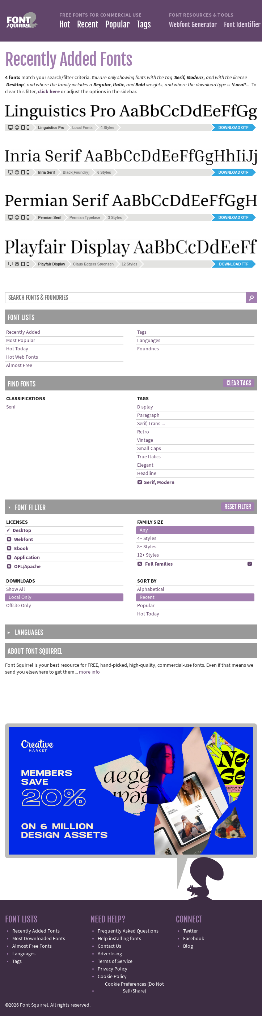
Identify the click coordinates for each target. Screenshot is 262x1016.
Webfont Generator (193, 25)
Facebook (193, 938)
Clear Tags (239, 383)
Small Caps (149, 448)
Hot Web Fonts (22, 357)
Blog (188, 946)
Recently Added (23, 332)
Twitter (190, 931)
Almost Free (19, 365)
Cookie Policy (112, 976)
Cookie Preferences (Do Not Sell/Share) (134, 987)
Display (145, 407)
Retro (143, 432)
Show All (15, 589)
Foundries (148, 349)
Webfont (19, 539)
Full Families (155, 564)
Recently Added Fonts (36, 931)
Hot (64, 24)
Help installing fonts (119, 938)
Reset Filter (237, 506)
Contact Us (109, 946)
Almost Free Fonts (32, 946)
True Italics (149, 457)
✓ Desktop (18, 530)
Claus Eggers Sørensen (93, 264)
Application (23, 557)
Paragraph (148, 415)
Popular (117, 24)
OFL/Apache (23, 566)
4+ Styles (146, 538)
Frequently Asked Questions (128, 931)
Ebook (17, 548)
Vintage (145, 440)
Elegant (145, 465)
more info (89, 672)
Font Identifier (242, 25)
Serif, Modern (155, 482)
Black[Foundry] (76, 172)
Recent (87, 24)
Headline (146, 473)
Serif (11, 407)
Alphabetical (150, 589)
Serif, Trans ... (151, 423)
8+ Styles (146, 547)
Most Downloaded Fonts (38, 938)
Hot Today (17, 349)
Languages (148, 340)
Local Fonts (82, 128)
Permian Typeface (84, 218)
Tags (144, 24)
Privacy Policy (112, 969)
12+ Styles (148, 555)
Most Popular (20, 340)
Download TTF (233, 264)
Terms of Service (115, 961)
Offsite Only (18, 605)
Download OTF (234, 128)
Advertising (110, 954)
